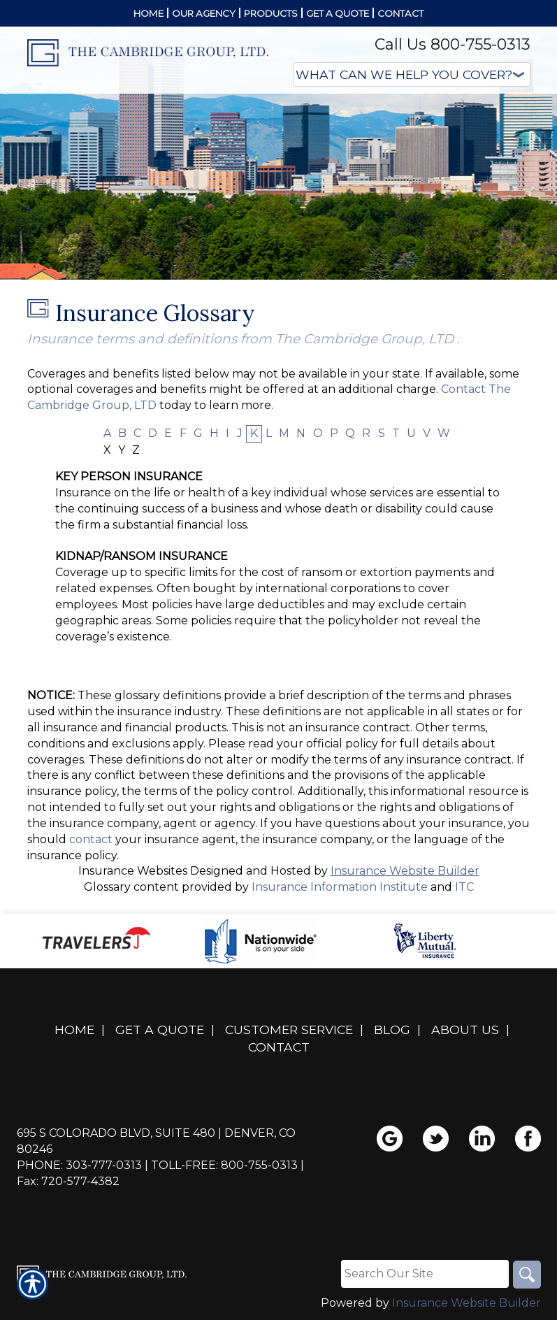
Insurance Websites (132, 870)
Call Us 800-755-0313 (452, 44)
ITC (464, 887)
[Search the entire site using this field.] (425, 1274)
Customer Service (289, 1029)
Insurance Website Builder (405, 870)
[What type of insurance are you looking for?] (411, 74)
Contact (279, 1047)
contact (91, 839)
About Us (465, 1029)
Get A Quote (159, 1029)
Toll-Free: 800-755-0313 (224, 1165)
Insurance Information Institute (340, 887)
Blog (392, 1029)
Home (74, 1029)
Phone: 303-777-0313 (79, 1165)
